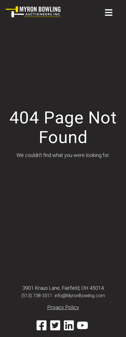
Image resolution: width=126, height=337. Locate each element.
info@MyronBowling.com (80, 295)
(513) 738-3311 (36, 295)
